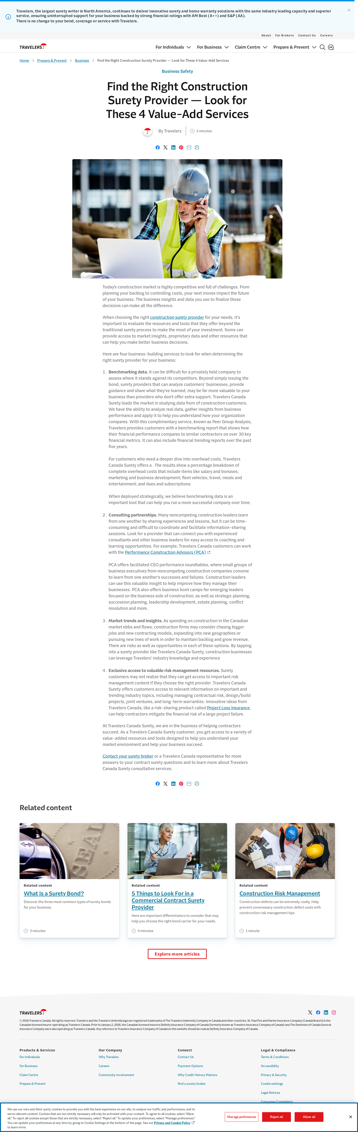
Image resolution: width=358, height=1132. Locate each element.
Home (24, 60)
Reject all (276, 1116)
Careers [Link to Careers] (104, 1066)
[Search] (322, 47)
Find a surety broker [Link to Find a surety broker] (192, 1083)
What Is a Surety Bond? (54, 893)
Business (82, 60)
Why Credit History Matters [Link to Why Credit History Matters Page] (197, 1074)
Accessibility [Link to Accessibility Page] (270, 1066)
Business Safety (177, 71)
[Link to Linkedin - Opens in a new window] (326, 1012)
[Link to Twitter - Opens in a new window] (310, 1012)
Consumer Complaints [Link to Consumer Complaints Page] (277, 1101)
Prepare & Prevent (52, 60)
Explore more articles (177, 954)
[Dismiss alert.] (349, 10)
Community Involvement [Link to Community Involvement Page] (116, 1074)
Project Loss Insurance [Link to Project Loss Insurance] (228, 708)
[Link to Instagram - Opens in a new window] (334, 1012)
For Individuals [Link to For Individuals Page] (30, 1057)
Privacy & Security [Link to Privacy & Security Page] (274, 1074)
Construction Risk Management (280, 893)
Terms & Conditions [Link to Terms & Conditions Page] (275, 1057)
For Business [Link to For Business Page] (29, 1066)
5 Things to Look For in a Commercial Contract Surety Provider (168, 900)
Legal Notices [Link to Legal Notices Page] (270, 1092)
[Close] (351, 1117)
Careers (326, 35)
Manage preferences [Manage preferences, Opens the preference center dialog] (241, 1116)
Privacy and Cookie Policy (172, 1122)
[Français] (331, 47)
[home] (33, 46)
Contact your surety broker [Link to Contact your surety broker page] (128, 756)
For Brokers (284, 35)
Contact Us (307, 35)
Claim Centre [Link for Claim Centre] (29, 1074)
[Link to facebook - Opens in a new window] (318, 1012)
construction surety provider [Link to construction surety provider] (177, 317)
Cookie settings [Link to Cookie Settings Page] (272, 1083)
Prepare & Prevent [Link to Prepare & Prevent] (33, 1083)
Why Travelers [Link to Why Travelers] (109, 1057)
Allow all (309, 1116)
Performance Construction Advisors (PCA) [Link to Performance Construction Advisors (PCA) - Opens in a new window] (165, 552)
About (266, 35)
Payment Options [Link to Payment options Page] (190, 1066)
